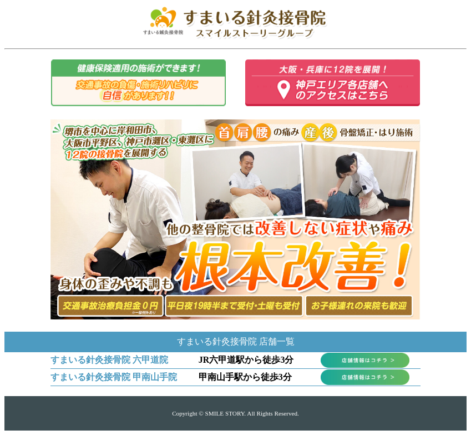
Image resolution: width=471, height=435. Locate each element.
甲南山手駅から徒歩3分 (245, 377)
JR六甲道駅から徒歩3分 (246, 359)
